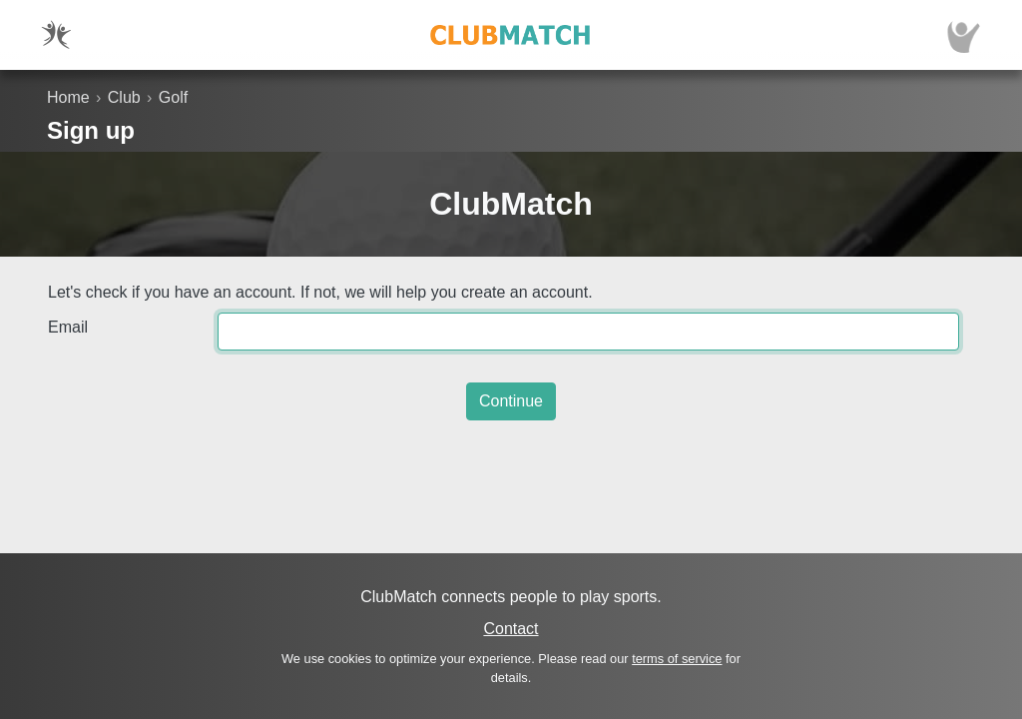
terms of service (677, 658)
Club (124, 97)
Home (68, 97)
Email (68, 327)
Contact (510, 628)
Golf (173, 97)
